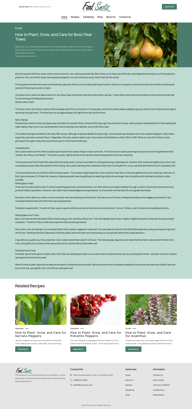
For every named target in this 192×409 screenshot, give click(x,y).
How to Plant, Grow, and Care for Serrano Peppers (40, 334)
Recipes (75, 17)
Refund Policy (158, 395)
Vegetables (19, 328)
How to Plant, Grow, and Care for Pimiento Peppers (95, 334)
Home (64, 17)
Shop (100, 17)
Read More (23, 349)
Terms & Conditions (161, 385)
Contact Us (125, 17)
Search (169, 6)
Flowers (128, 328)
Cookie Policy (158, 390)
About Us (110, 17)
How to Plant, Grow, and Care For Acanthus (148, 334)
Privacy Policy (158, 380)
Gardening (88, 17)
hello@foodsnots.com (40, 6)
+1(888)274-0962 (80, 380)
